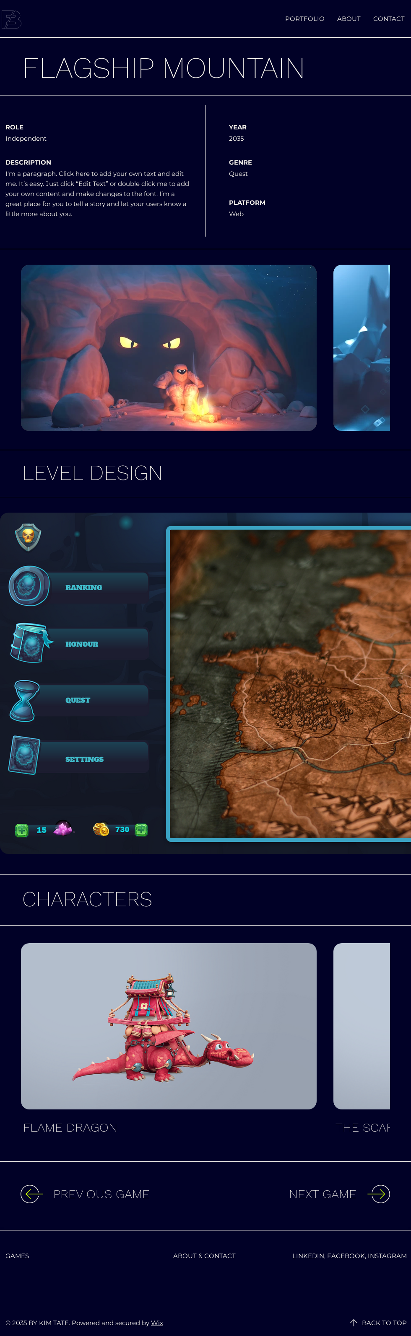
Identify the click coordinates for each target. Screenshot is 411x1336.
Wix (157, 1323)
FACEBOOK (346, 1256)
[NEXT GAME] (287, 1194)
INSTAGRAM (387, 1256)
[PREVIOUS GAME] (122, 1194)
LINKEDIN (308, 1256)
